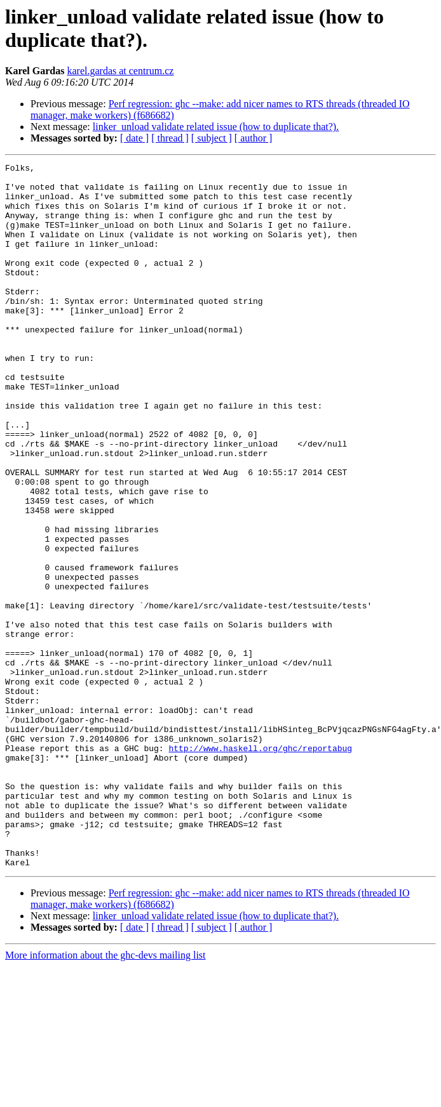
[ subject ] (211, 138)
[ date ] (134, 138)
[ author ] (253, 138)
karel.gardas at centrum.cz (120, 70)
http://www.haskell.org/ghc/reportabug (260, 866)
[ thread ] (170, 138)
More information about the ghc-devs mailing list (105, 1096)
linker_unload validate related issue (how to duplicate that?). (216, 126)
